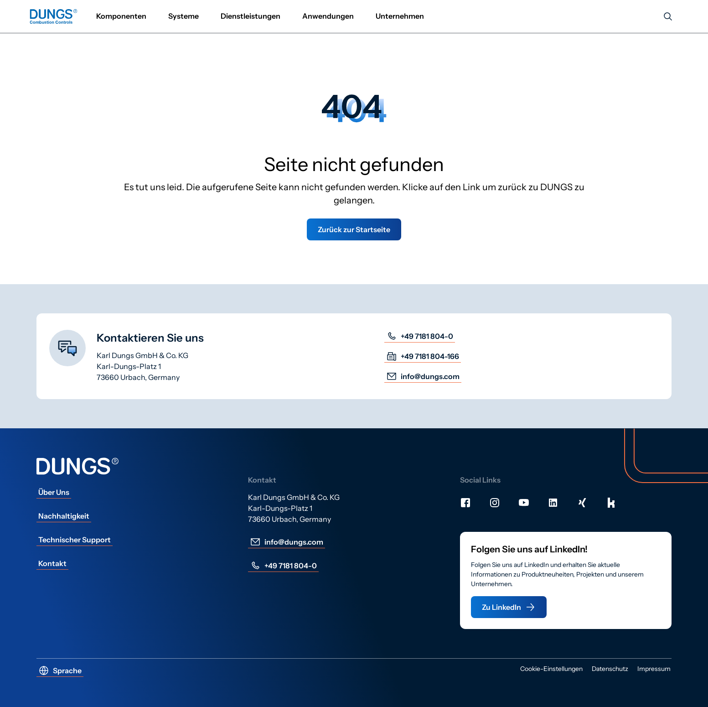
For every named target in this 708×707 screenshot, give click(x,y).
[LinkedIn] (553, 503)
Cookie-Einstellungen (551, 668)
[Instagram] (495, 503)
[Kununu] (611, 503)
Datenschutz (610, 668)
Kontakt (52, 563)
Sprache (60, 670)
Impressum (654, 668)
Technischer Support (74, 539)
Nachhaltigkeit (63, 515)
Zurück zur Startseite (354, 229)
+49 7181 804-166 (422, 356)
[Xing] (582, 503)
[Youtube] (524, 503)
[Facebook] (465, 503)
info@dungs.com (423, 376)
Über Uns (53, 492)
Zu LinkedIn (509, 607)
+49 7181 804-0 (419, 336)
